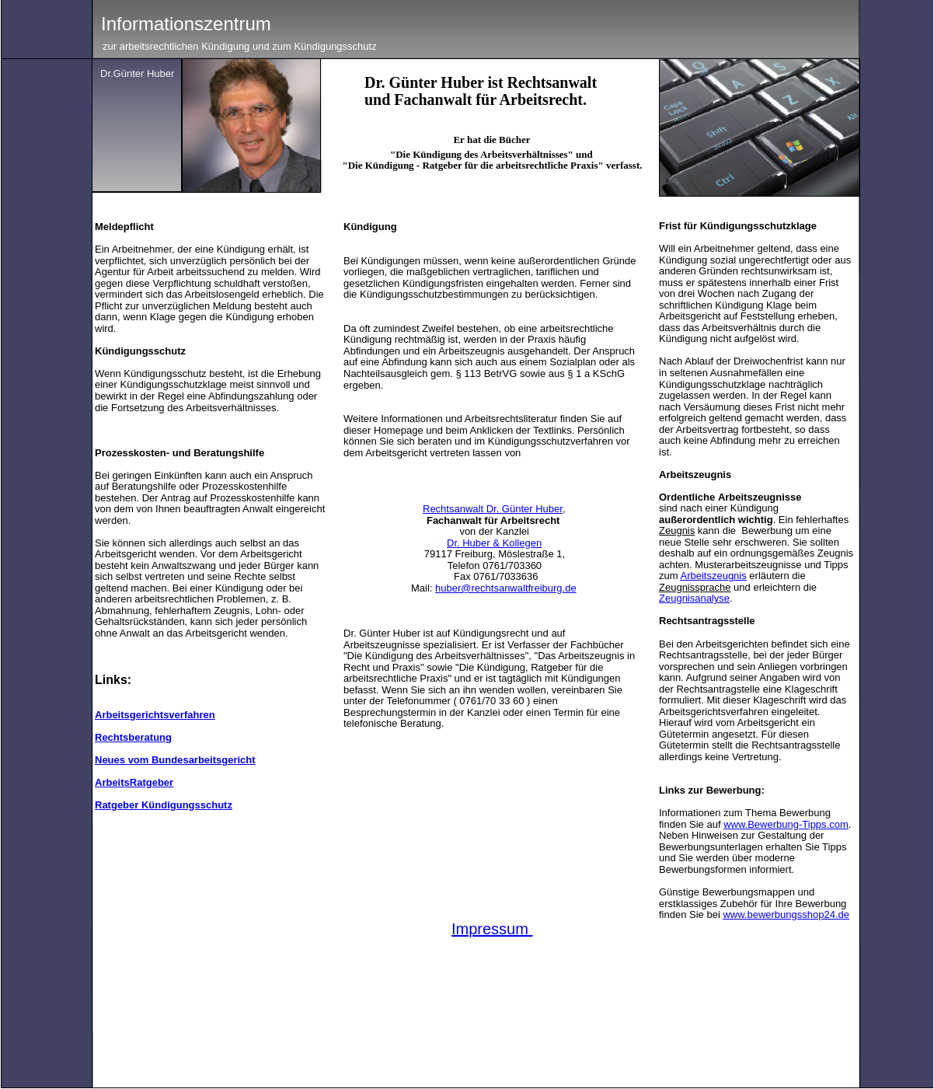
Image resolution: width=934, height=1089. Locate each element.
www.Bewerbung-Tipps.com (786, 824)
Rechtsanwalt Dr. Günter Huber (493, 509)
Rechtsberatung (133, 737)
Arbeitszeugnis (713, 575)
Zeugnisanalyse (694, 598)
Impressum (489, 928)
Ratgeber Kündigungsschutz (163, 805)
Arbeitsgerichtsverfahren (155, 715)
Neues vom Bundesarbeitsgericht (175, 760)
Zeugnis (677, 530)
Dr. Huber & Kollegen (494, 543)
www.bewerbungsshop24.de (786, 914)
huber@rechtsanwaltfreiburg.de (506, 588)
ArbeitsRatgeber (134, 782)
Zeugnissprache (695, 587)
